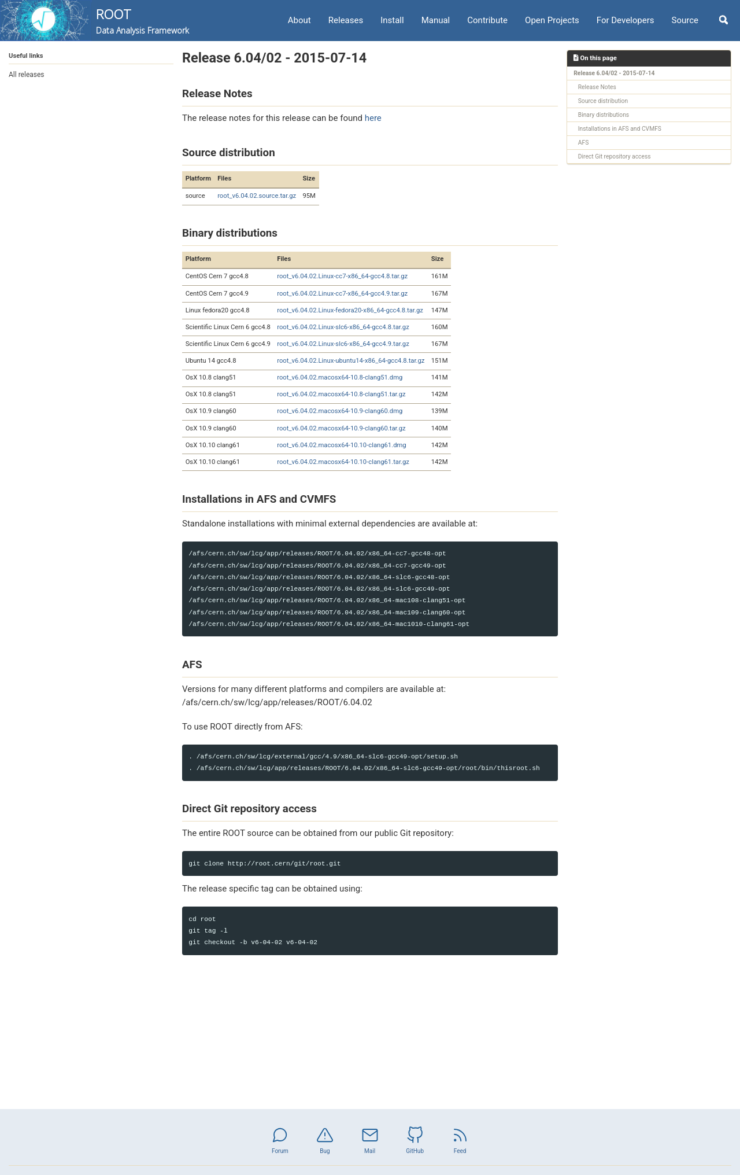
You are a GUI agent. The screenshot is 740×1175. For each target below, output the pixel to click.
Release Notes (597, 87)
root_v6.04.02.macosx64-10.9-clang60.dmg (339, 411)
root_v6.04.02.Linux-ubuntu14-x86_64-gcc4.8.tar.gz (350, 360)
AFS (583, 142)
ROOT (142, 20)
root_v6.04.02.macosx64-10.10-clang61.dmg (341, 445)
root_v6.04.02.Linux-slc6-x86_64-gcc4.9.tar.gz (343, 344)
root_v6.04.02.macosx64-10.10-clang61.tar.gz (343, 462)
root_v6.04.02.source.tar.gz (256, 196)
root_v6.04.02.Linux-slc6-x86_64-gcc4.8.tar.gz (343, 327)
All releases (27, 75)
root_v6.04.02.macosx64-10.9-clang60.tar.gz (341, 428)
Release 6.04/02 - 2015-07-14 (614, 73)
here (373, 118)
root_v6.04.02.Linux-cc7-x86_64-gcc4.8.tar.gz (342, 276)
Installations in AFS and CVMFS (619, 128)
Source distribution (603, 101)
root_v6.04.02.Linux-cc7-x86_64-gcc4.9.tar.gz (342, 293)
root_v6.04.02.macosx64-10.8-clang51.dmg (339, 377)
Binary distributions (603, 115)
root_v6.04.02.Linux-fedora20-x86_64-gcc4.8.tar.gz (350, 310)
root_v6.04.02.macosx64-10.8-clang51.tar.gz (341, 394)
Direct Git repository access (614, 156)
